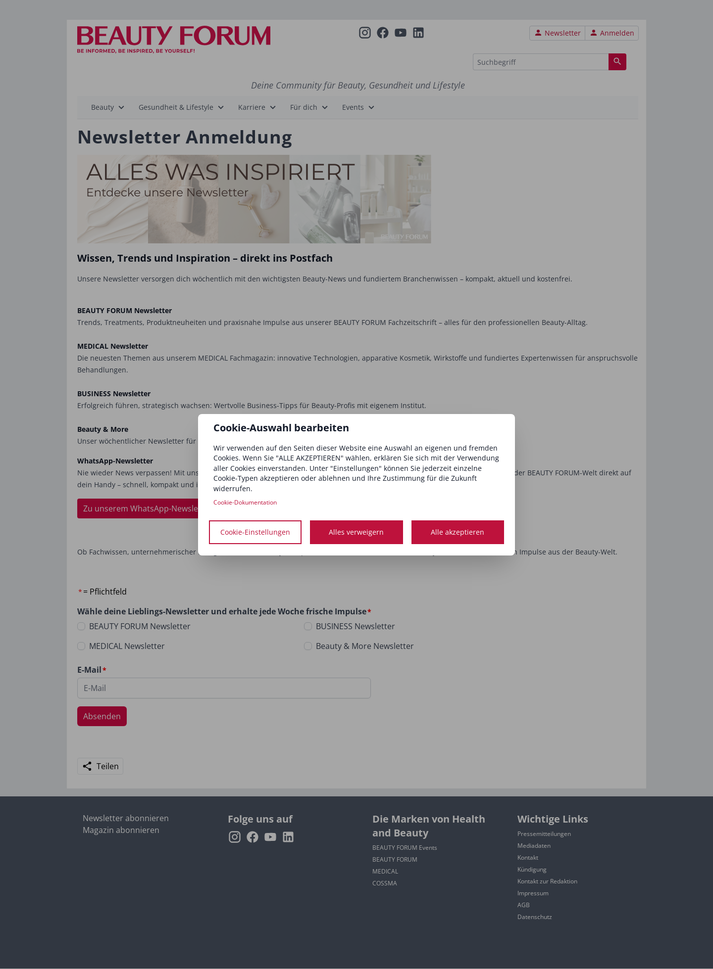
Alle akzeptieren (457, 532)
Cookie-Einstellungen (255, 532)
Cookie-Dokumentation (245, 502)
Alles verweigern (356, 532)
